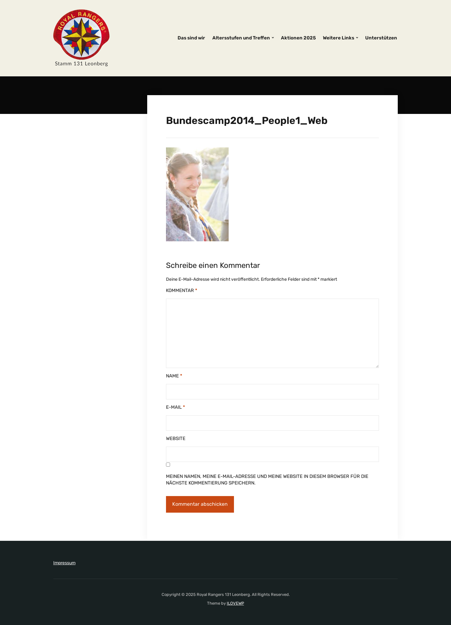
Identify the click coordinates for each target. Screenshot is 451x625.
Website (175, 438)
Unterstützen (381, 38)
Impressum (64, 563)
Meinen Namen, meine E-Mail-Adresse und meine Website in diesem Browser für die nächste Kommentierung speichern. (267, 480)
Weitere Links (338, 38)
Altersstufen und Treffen (241, 38)
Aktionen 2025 (298, 38)
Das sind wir (191, 38)
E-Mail (175, 407)
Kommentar (181, 290)
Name (174, 376)
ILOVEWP (235, 603)
